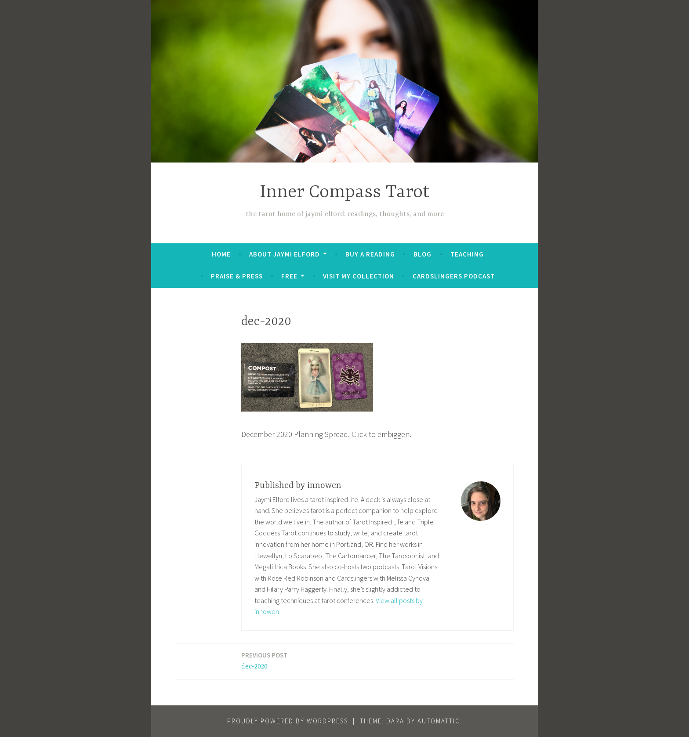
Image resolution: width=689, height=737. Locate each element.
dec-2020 (264, 660)
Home (221, 254)
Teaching (467, 254)
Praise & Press (237, 276)
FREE (289, 276)
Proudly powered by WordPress (287, 721)
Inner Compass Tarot (345, 192)
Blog (422, 254)
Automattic (438, 721)
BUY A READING (370, 254)
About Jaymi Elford (284, 254)
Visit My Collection (358, 276)
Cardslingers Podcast (454, 276)
